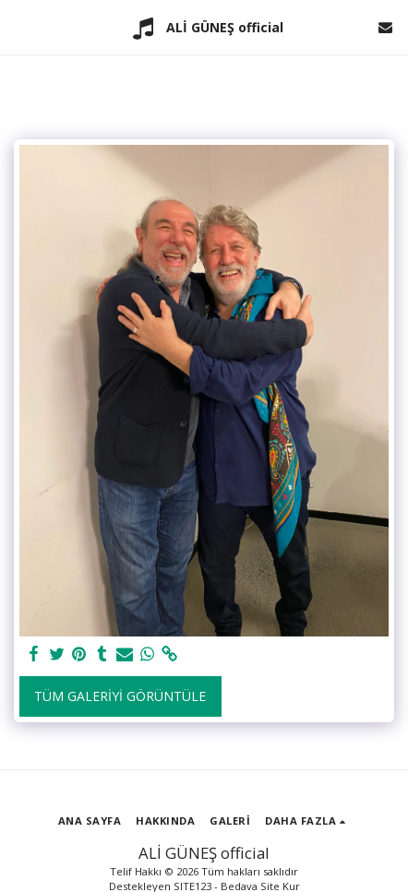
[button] (20, 26)
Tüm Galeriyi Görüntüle (120, 696)
